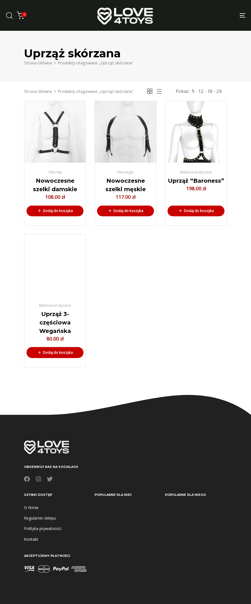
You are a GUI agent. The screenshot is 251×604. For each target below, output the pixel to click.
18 (209, 91)
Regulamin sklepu (40, 518)
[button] (55, 211)
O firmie (31, 507)
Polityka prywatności (42, 528)
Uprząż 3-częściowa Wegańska (55, 322)
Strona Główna (38, 63)
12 (200, 91)
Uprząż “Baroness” (196, 180)
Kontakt (31, 539)
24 (218, 91)
